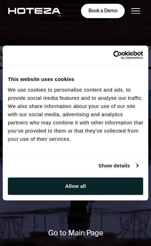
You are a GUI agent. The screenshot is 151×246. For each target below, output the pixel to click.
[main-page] (34, 11)
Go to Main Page (75, 233)
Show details (114, 165)
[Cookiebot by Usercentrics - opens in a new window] (113, 55)
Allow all (75, 186)
